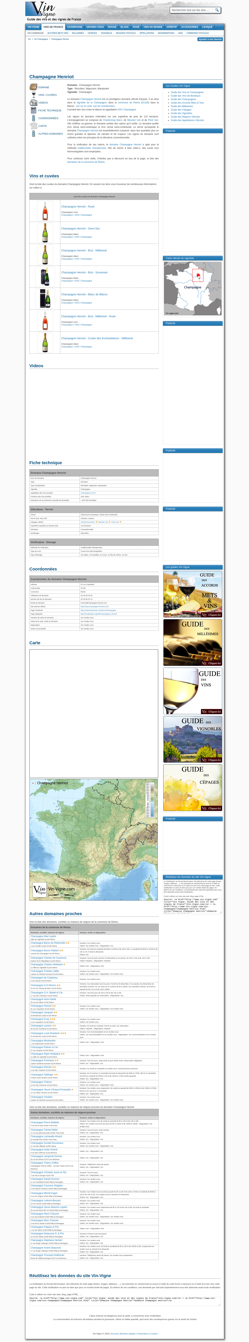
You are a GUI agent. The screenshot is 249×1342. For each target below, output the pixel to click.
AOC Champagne (126, 109)
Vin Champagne (35, 33)
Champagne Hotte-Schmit (44, 1149)
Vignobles (106, 33)
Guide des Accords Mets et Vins (187, 102)
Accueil (114, 1333)
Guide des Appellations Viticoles (187, 120)
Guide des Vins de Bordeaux (186, 95)
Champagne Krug (40, 1019)
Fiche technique (49, 110)
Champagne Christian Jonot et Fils (48, 1172)
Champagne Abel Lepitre (43, 936)
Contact (154, 1333)
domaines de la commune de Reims (85, 162)
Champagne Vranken (42, 1097)
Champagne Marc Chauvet (44, 1220)
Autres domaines (50, 133)
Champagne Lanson (41, 1025)
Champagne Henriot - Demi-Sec (80, 228)
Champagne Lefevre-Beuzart (45, 1200)
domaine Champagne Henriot (125, 144)
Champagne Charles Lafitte (45, 971)
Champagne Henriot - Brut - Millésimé (84, 250)
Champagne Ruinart (41, 1067)
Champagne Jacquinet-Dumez (46, 1156)
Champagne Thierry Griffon (45, 1162)
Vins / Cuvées (47, 94)
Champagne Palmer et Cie (44, 1047)
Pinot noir (153, 120)
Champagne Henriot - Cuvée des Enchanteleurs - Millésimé (97, 338)
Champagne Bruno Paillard (45, 950)
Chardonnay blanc (112, 120)
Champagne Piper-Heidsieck (45, 1053)
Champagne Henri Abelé (43, 999)
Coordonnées (48, 118)
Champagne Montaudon (43, 1040)
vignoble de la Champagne (92, 102)
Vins (180, 33)
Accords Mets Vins (57, 33)
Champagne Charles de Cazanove (48, 958)
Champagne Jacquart (42, 1012)
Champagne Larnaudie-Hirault (46, 1136)
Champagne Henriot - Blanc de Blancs (84, 294)
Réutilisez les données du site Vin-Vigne (70, 1275)
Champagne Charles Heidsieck (47, 964)
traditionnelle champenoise (92, 148)
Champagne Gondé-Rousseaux (47, 1143)
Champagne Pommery (42, 1060)
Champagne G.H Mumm (43, 985)
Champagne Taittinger (42, 1074)
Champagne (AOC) (88, 493)
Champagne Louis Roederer (45, 1033)
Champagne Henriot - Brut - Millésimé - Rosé (88, 316)
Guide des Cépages (181, 109)
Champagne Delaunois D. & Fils (47, 1233)
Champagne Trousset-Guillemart (47, 1255)
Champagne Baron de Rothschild (48, 943)
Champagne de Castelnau (44, 977)
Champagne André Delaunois (46, 1247)
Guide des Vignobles (181, 113)
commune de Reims (129, 102)
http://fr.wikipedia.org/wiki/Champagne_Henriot (99, 614)
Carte (42, 126)
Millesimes (78, 33)
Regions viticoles (126, 33)
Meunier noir (133, 120)
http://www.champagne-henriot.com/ (95, 607)
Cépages (92, 33)
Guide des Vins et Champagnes (187, 92)
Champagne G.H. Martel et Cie (47, 992)
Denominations (166, 33)
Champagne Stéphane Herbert (46, 1240)
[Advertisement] (124, 58)
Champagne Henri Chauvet (45, 1213)
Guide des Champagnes (183, 99)
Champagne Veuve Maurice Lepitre (49, 1207)
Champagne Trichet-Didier (44, 1129)
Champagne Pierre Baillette (45, 1122)
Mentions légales (128, 1333)
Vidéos (43, 102)
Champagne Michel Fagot (44, 1193)
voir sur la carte (84, 106)
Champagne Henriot (90, 99)
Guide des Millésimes (182, 106)
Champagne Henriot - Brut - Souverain (84, 272)
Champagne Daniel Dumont (45, 1179)
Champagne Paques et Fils (45, 1227)
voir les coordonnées (104, 106)
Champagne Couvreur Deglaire (47, 1185)
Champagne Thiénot (41, 1082)
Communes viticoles (198, 33)
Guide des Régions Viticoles (185, 116)
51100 (145, 102)
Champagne (67, 215)
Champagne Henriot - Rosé (77, 206)
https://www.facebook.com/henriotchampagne (98, 610)
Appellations (146, 33)
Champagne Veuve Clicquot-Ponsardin (51, 1089)
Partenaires (143, 1333)
